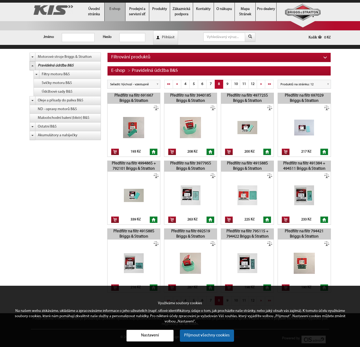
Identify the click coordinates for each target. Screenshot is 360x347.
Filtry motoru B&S (56, 74)
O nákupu (224, 9)
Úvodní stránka (94, 11)
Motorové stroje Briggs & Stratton (65, 57)
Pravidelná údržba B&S (55, 66)
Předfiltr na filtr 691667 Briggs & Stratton (133, 98)
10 (236, 84)
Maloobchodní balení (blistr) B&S (63, 118)
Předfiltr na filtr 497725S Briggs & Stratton (247, 98)
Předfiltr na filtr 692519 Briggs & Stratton (190, 234)
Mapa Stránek (245, 11)
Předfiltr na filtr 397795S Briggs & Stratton (190, 166)
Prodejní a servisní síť (137, 11)
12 (252, 84)
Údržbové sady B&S (57, 92)
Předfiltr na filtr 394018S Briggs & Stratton (190, 98)
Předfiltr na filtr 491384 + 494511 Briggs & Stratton (304, 166)
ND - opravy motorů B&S (57, 109)
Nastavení (150, 335)
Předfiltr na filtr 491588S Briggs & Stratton (247, 166)
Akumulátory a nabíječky (57, 135)
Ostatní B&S (47, 127)
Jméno (48, 37)
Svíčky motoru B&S (57, 83)
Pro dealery (266, 9)
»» (269, 84)
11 (244, 84)
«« (168, 84)
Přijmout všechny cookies (207, 335)
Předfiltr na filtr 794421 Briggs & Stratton (304, 234)
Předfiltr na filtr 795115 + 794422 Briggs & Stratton (247, 234)
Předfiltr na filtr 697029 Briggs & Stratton (304, 98)
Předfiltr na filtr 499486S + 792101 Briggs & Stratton (134, 166)
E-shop (114, 9)
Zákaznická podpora (181, 11)
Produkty (159, 9)
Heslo (107, 37)
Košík (319, 38)
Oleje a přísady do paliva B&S (60, 100)
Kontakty (203, 9)
